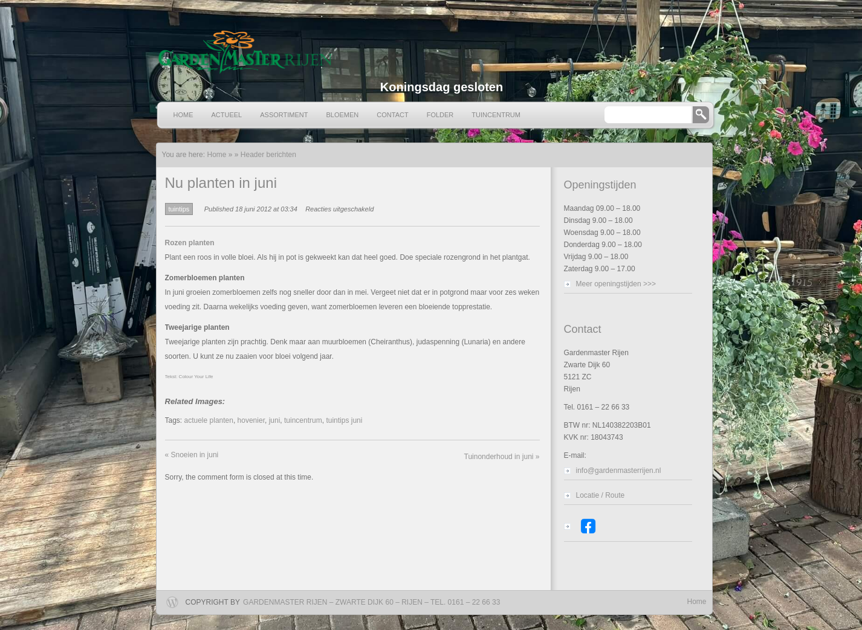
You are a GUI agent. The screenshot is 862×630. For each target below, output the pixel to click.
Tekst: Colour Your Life (189, 376)
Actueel (227, 114)
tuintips (179, 209)
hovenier (251, 420)
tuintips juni (344, 420)
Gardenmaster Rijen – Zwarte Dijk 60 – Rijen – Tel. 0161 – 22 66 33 (371, 602)
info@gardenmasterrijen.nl (618, 470)
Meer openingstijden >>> (616, 284)
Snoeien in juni (192, 455)
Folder (440, 114)
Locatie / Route (600, 495)
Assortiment (284, 114)
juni (274, 420)
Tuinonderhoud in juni (502, 456)
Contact (392, 114)
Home (183, 114)
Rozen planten (190, 243)
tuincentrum (303, 420)
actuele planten (208, 420)
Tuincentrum (496, 114)
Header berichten (268, 154)
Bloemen (342, 114)
